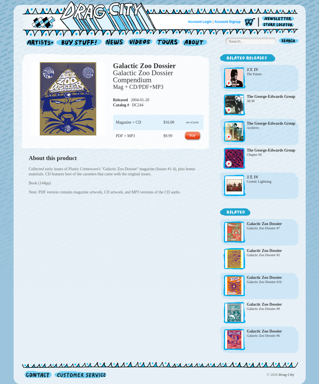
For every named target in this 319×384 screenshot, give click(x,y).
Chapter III (254, 155)
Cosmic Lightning (259, 182)
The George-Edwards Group (271, 96)
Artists (38, 43)
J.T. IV (252, 70)
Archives (253, 128)
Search (289, 41)
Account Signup (228, 22)
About (194, 43)
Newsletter (279, 19)
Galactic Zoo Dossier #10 (264, 282)
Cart (249, 22)
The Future (254, 74)
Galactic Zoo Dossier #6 (263, 336)
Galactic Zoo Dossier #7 (263, 228)
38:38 (251, 101)
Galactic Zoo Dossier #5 (263, 255)
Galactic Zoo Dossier (144, 66)
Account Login (200, 22)
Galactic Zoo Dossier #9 (263, 309)
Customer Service (80, 374)
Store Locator (279, 25)
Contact (38, 374)
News (115, 43)
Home (92, 15)
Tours (167, 43)
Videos (140, 43)
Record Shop (80, 43)
